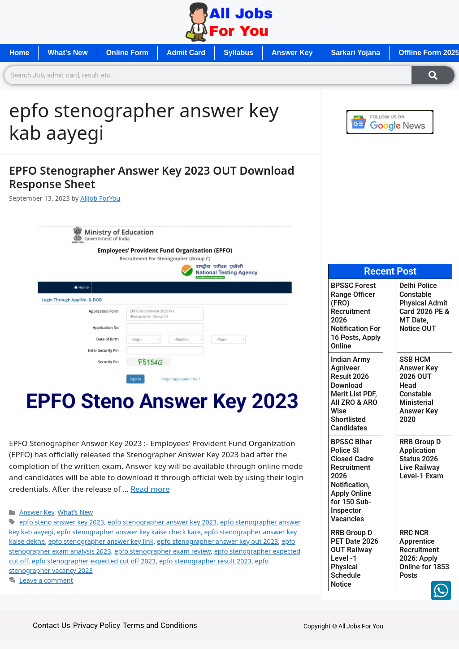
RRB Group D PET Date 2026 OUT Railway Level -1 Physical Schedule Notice (354, 559)
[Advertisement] (390, 199)
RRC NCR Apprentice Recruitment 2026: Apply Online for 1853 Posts (424, 554)
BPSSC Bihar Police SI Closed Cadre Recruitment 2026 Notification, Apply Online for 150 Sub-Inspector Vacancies (352, 481)
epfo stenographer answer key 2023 (162, 522)
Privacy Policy (96, 625)
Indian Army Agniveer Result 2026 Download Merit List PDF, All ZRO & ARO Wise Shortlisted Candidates (354, 394)
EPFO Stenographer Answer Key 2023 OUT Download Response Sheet (151, 177)
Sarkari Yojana (356, 52)
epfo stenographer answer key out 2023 (217, 541)
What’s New (67, 52)
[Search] (433, 75)
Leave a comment (46, 580)
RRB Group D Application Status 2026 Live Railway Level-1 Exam (421, 459)
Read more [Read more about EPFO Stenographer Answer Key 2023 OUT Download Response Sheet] (149, 489)
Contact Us (51, 625)
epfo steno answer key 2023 (61, 522)
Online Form (127, 52)
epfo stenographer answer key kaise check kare (129, 532)
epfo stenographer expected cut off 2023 (94, 561)
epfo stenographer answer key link (101, 541)
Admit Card (186, 52)
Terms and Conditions (160, 625)
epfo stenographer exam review (162, 551)
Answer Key (292, 52)
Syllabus (238, 52)
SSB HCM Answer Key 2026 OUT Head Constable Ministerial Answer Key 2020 (418, 389)
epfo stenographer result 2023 (205, 561)
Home (19, 52)
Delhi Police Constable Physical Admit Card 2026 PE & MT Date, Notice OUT (424, 307)
